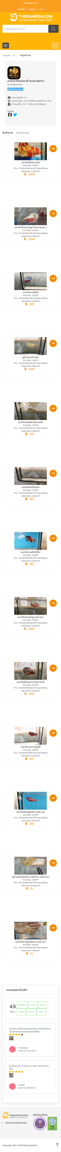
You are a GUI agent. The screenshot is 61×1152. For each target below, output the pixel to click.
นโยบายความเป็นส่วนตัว (16, 1122)
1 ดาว (41, 1011)
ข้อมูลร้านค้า (25, 55)
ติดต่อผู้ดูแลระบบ (30, 3)
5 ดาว (33, 1004)
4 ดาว (43, 1004)
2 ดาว (31, 1011)
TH (42, 9)
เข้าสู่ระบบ (32, 9)
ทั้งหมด (21, 1004)
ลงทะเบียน (21, 9)
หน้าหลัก (6, 55)
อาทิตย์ (21, 1084)
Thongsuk (23, 1047)
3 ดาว (21, 1011)
